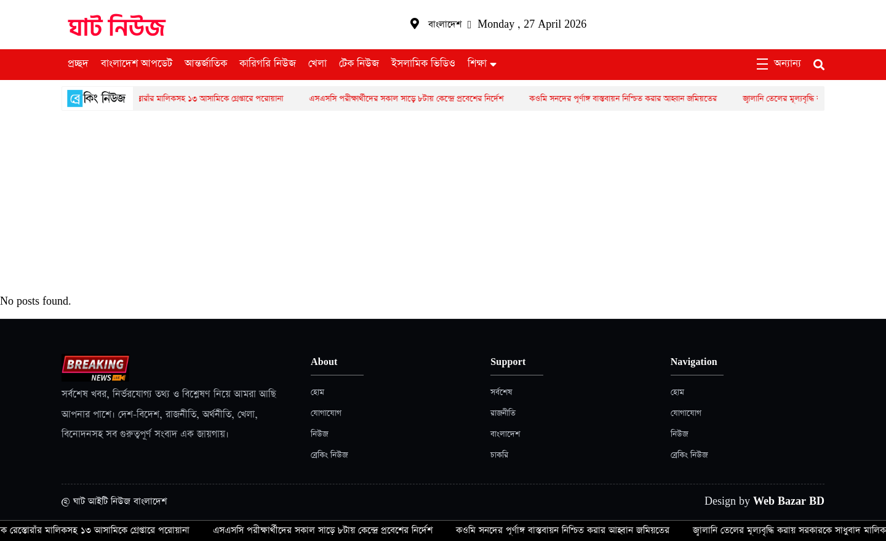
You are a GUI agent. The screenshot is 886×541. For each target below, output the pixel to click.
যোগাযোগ (326, 413)
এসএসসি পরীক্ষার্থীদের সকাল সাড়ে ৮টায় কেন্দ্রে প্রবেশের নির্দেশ (411, 99)
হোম (317, 392)
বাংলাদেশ (505, 434)
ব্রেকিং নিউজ (329, 455)
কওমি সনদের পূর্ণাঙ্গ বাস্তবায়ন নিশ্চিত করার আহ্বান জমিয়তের (628, 99)
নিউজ (319, 434)
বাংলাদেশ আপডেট (136, 64)
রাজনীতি (503, 413)
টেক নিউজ (359, 64)
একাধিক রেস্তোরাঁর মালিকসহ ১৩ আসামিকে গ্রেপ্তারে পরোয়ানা (197, 99)
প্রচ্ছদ (78, 64)
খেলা (317, 64)
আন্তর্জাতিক (206, 64)
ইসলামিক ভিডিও (423, 64)
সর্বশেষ (501, 392)
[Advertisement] (443, 203)
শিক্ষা (477, 64)
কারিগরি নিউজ (267, 64)
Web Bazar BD (788, 501)
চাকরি (499, 455)
